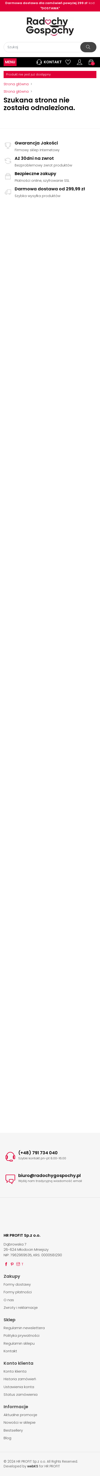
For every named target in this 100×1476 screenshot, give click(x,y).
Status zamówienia (21, 1394)
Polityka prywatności (21, 1335)
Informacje (16, 1407)
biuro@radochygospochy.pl (49, 1175)
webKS (32, 1466)
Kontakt (48, 61)
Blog (7, 1437)
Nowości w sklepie (20, 1422)
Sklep (9, 1320)
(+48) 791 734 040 (38, 1153)
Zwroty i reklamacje (21, 1307)
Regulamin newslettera (24, 1327)
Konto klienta (18, 1363)
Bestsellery (13, 1430)
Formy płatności (18, 1291)
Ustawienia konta (19, 1386)
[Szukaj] (50, 47)
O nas (9, 1299)
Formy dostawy (17, 1284)
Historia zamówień (20, 1378)
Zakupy (12, 1276)
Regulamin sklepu (19, 1343)
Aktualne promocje (20, 1414)
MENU (10, 61)
